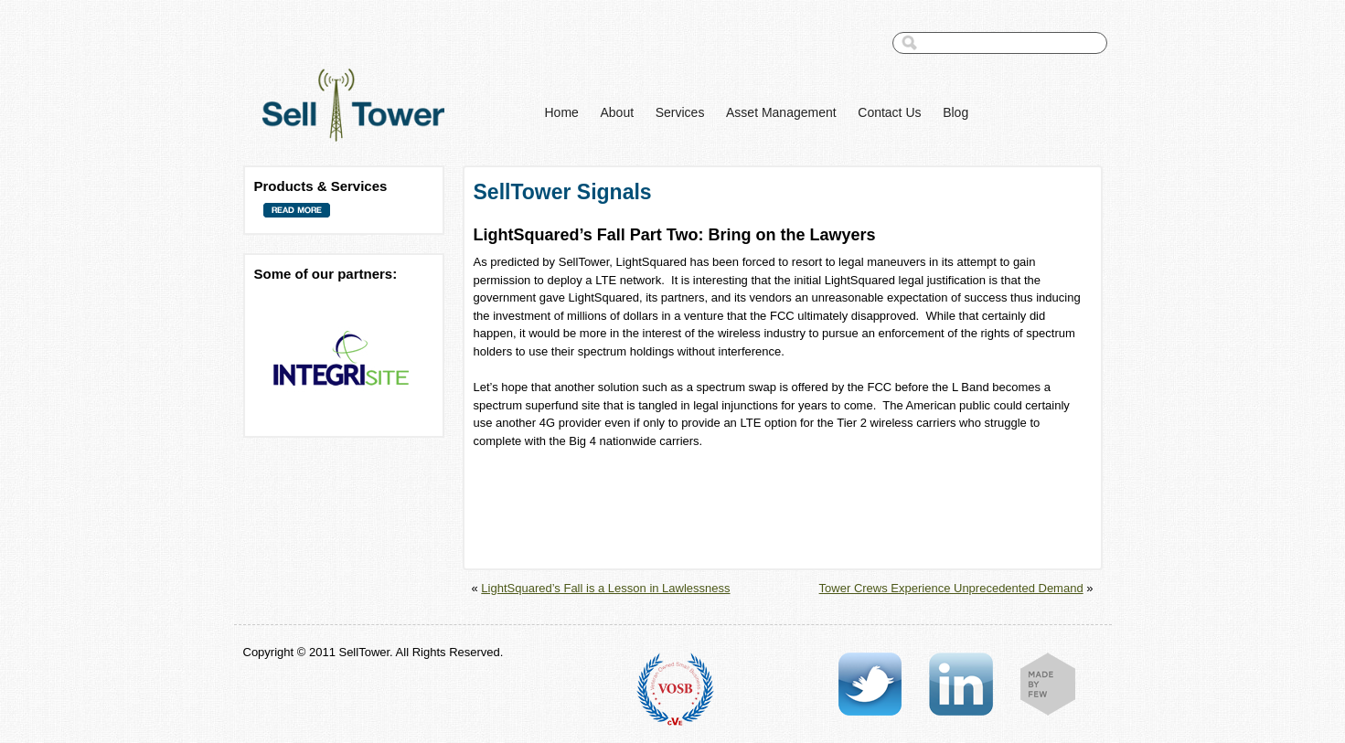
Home (562, 112)
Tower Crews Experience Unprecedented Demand (951, 588)
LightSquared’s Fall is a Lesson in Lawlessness (605, 588)
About (617, 112)
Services (680, 112)
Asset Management (781, 112)
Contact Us (889, 112)
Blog (955, 112)
